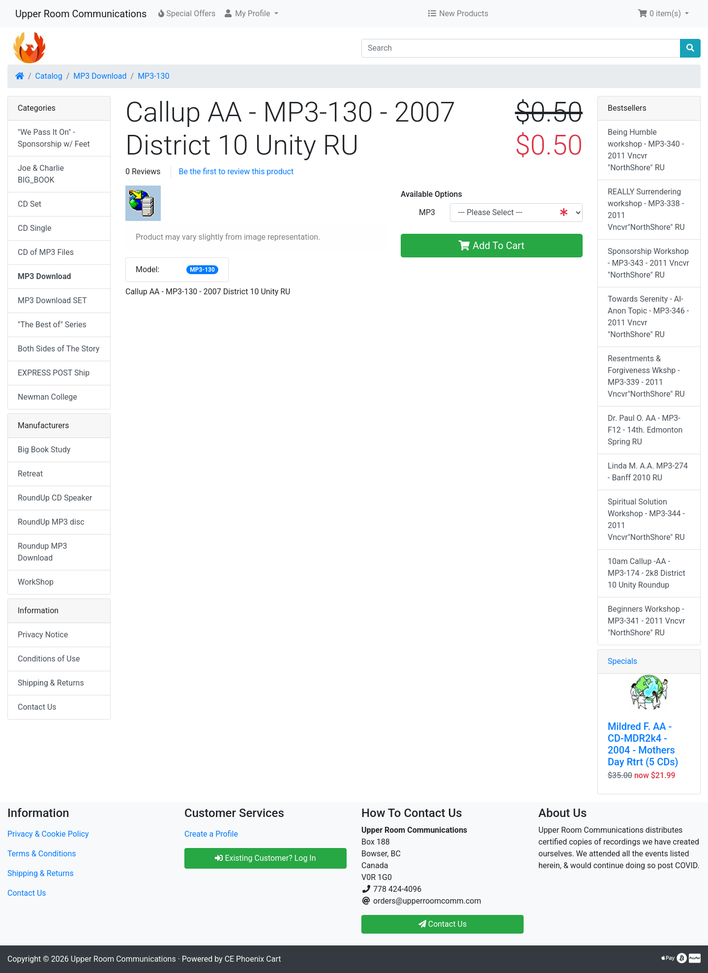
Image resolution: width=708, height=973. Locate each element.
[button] (250, 14)
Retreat (30, 473)
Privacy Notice (43, 634)
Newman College (47, 397)
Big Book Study (44, 449)
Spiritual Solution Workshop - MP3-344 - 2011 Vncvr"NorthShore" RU (646, 519)
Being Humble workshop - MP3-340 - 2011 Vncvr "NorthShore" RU (646, 149)
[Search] (520, 48)
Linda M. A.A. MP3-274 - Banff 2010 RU (648, 471)
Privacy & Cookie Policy (48, 834)
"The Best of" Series (52, 324)
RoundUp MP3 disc (51, 522)
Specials (622, 661)
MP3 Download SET (52, 300)
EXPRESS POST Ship (53, 372)
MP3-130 (153, 76)
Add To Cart (491, 245)
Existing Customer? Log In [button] (265, 858)
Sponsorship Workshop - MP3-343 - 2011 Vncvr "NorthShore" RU (648, 263)
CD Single (34, 228)
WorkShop (36, 582)
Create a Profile (211, 834)
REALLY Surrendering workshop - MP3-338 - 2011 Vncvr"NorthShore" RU (646, 209)
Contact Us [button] (442, 924)
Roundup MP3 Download (42, 552)
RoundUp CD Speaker (55, 497)
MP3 (427, 212)
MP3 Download (99, 76)
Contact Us (37, 707)
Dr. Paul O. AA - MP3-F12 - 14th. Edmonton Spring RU (645, 429)
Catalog (48, 76)
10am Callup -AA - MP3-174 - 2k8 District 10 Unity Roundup (646, 573)
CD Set (29, 204)
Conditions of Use (49, 658)
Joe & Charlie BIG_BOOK (41, 174)
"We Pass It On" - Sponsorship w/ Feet (54, 138)
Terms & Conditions (41, 853)
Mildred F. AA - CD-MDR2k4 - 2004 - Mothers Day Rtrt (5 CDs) (643, 744)
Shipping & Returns (51, 683)
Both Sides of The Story (58, 348)
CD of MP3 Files (46, 252)
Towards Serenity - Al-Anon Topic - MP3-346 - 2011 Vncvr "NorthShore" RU (648, 316)
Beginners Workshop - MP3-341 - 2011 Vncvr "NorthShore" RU (646, 620)
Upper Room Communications (81, 14)
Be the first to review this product (236, 171)
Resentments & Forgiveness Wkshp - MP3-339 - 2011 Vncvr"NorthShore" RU (646, 376)
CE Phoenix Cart (253, 959)
